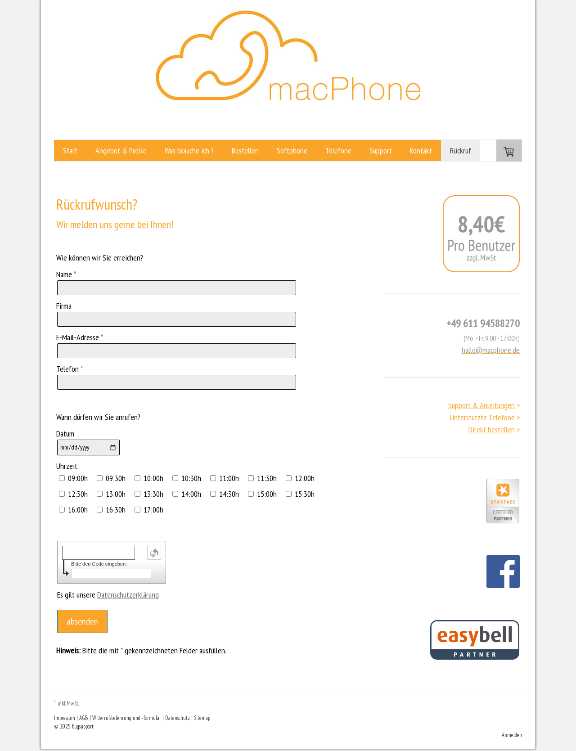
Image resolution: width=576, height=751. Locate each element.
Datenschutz (177, 718)
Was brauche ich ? (189, 150)
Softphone (292, 150)
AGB (83, 718)
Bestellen (245, 150)
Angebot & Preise (121, 150)
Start (70, 150)
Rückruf (460, 150)
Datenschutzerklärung (128, 594)
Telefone (338, 150)
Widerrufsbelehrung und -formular (126, 718)
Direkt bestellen (491, 429)
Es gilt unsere (108, 594)
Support (380, 150)
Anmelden (512, 735)
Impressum (64, 718)
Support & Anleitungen (481, 405)
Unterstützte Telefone (482, 417)
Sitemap (202, 718)
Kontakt (421, 150)
